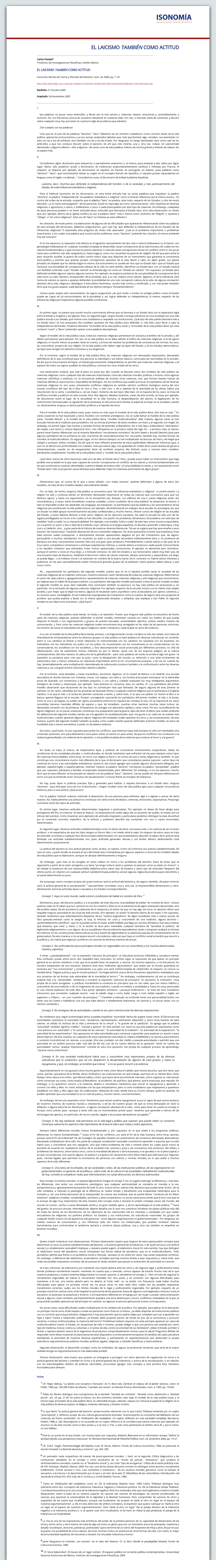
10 (171, 1204)
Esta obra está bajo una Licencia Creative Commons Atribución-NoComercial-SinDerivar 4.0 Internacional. (95, 83)
